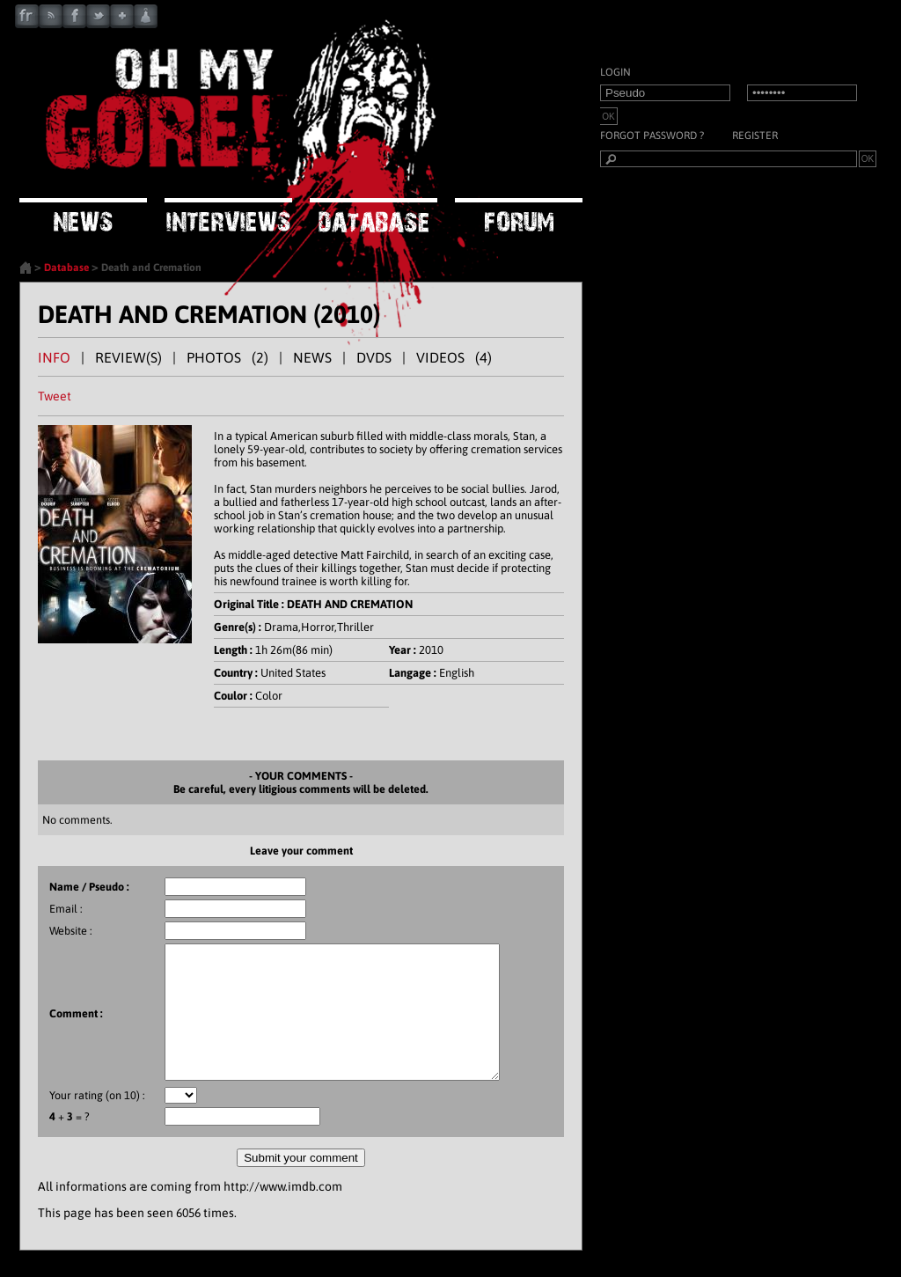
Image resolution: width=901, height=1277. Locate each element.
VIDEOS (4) (454, 357)
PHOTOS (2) (227, 357)
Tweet (54, 396)
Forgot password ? (652, 135)
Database (66, 267)
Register (755, 135)
